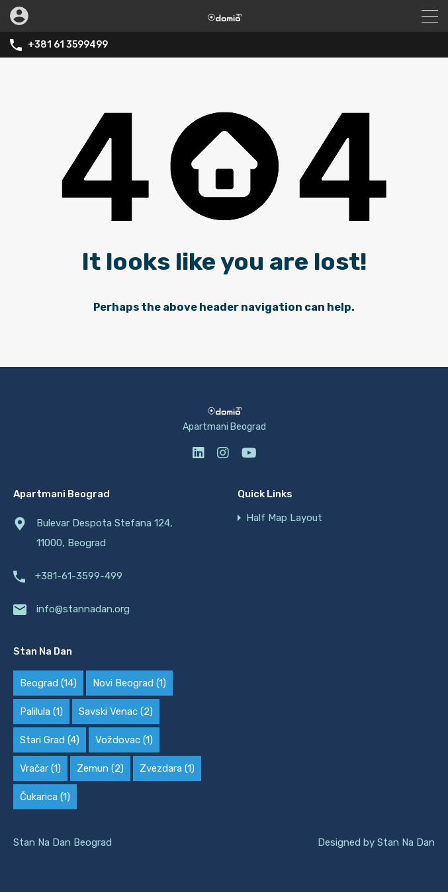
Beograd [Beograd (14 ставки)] (48, 683)
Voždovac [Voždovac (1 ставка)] (124, 740)
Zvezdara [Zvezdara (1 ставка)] (167, 768)
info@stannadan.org (83, 609)
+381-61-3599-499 (78, 576)
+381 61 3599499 (68, 45)
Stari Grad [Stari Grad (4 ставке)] (49, 740)
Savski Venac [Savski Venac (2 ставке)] (116, 711)
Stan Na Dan (406, 842)
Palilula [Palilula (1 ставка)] (41, 711)
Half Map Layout (284, 518)
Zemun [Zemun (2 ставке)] (100, 768)
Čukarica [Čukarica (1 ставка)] (45, 797)
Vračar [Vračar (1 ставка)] (40, 768)
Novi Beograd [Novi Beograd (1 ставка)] (129, 683)
